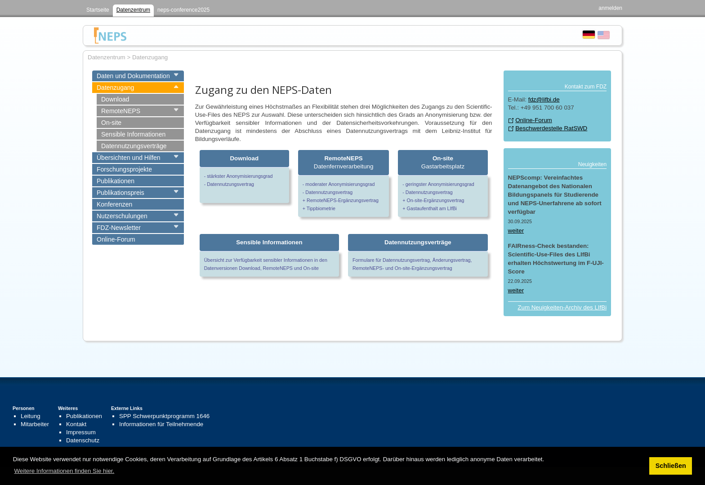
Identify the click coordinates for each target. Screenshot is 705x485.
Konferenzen (114, 204)
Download (115, 99)
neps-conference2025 (183, 10)
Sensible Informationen (133, 134)
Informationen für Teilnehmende (161, 424)
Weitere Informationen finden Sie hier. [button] (64, 470)
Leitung (30, 416)
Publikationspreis (120, 192)
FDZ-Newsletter (119, 227)
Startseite (97, 10)
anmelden (610, 8)
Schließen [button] (671, 465)
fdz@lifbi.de (544, 99)
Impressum (81, 432)
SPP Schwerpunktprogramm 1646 (164, 416)
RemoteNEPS (120, 111)
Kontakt (76, 424)
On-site (111, 122)
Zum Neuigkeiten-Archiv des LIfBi (562, 307)
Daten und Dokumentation (133, 75)
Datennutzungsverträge (134, 146)
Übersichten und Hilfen (129, 157)
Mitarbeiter (35, 424)
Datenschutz (82, 440)
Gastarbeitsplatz (442, 162)
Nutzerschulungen (122, 216)
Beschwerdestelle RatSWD (551, 128)
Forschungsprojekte (124, 169)
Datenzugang (115, 87)
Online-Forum (116, 239)
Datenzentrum (133, 10)
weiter (516, 230)
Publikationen (115, 181)
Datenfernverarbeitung (344, 162)
